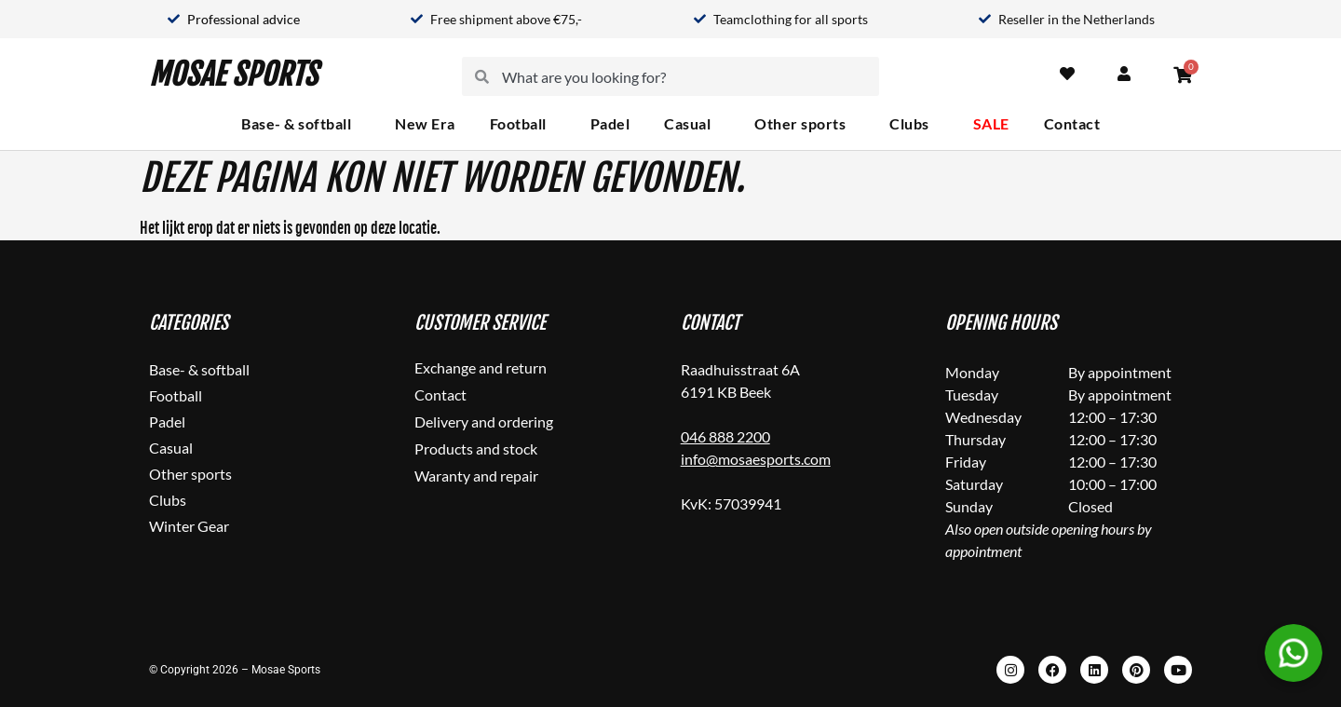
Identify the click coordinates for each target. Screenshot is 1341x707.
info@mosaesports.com (756, 459)
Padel (610, 123)
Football (523, 124)
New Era (425, 123)
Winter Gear (189, 526)
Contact (1072, 123)
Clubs (914, 124)
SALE (991, 123)
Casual (692, 124)
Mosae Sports (233, 76)
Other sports (804, 124)
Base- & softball (300, 124)
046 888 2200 (725, 436)
